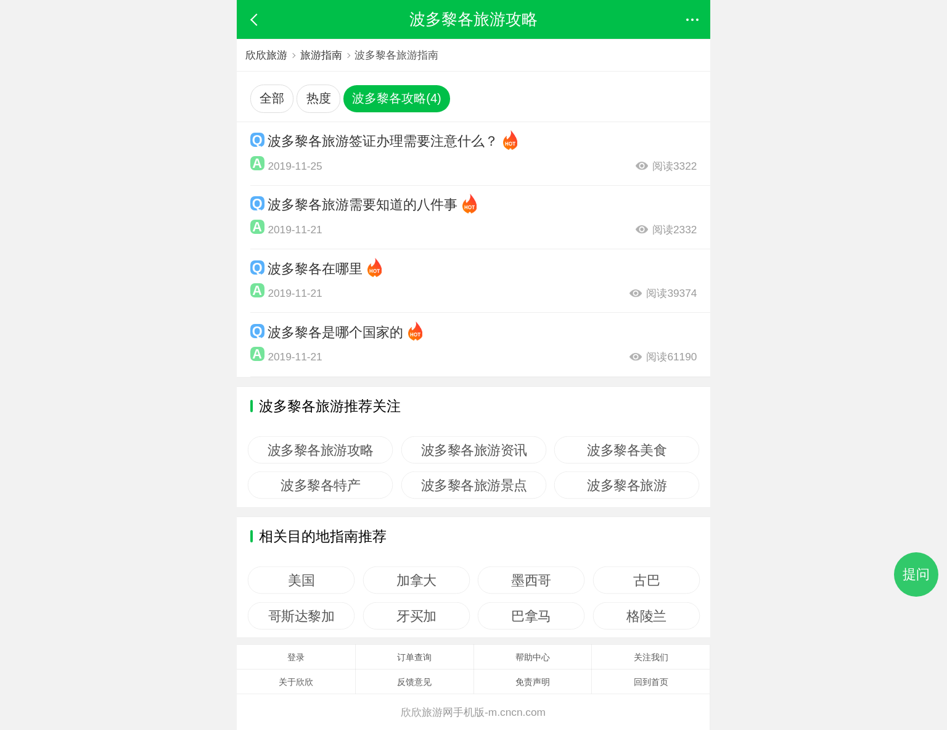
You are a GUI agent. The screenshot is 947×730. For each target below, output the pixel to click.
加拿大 (416, 580)
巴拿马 (532, 615)
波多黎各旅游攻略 (321, 449)
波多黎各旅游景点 (473, 485)
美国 (301, 580)
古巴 (646, 580)
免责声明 (532, 682)
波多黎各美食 (626, 449)
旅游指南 (321, 55)
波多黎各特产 (320, 485)
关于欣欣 (296, 682)
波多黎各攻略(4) (396, 98)
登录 (296, 657)
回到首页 (651, 682)
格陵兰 (646, 615)
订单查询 (414, 657)
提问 (916, 574)
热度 (318, 98)
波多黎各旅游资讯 (473, 449)
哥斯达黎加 (301, 615)
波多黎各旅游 (626, 485)
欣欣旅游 (266, 55)
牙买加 (416, 615)
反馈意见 (414, 682)
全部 (272, 98)
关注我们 (651, 657)
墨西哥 (532, 580)
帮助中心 (532, 657)
